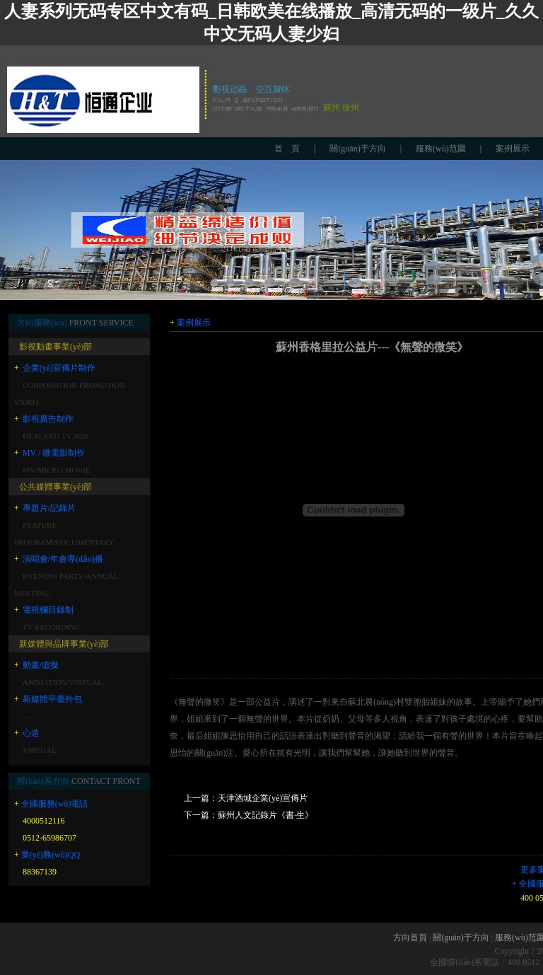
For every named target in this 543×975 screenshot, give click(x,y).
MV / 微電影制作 (54, 453)
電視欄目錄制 (48, 610)
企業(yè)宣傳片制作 (59, 368)
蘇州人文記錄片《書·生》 (265, 815)
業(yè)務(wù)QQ (50, 855)
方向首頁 (410, 937)
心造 (31, 733)
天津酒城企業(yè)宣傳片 (263, 798)
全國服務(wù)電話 (54, 804)
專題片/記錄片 (49, 508)
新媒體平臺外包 (52, 699)
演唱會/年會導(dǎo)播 (63, 559)
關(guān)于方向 (357, 149)
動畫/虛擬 (41, 665)
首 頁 (287, 149)
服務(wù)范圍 (441, 149)
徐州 (350, 107)
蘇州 (331, 107)
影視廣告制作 (48, 419)
